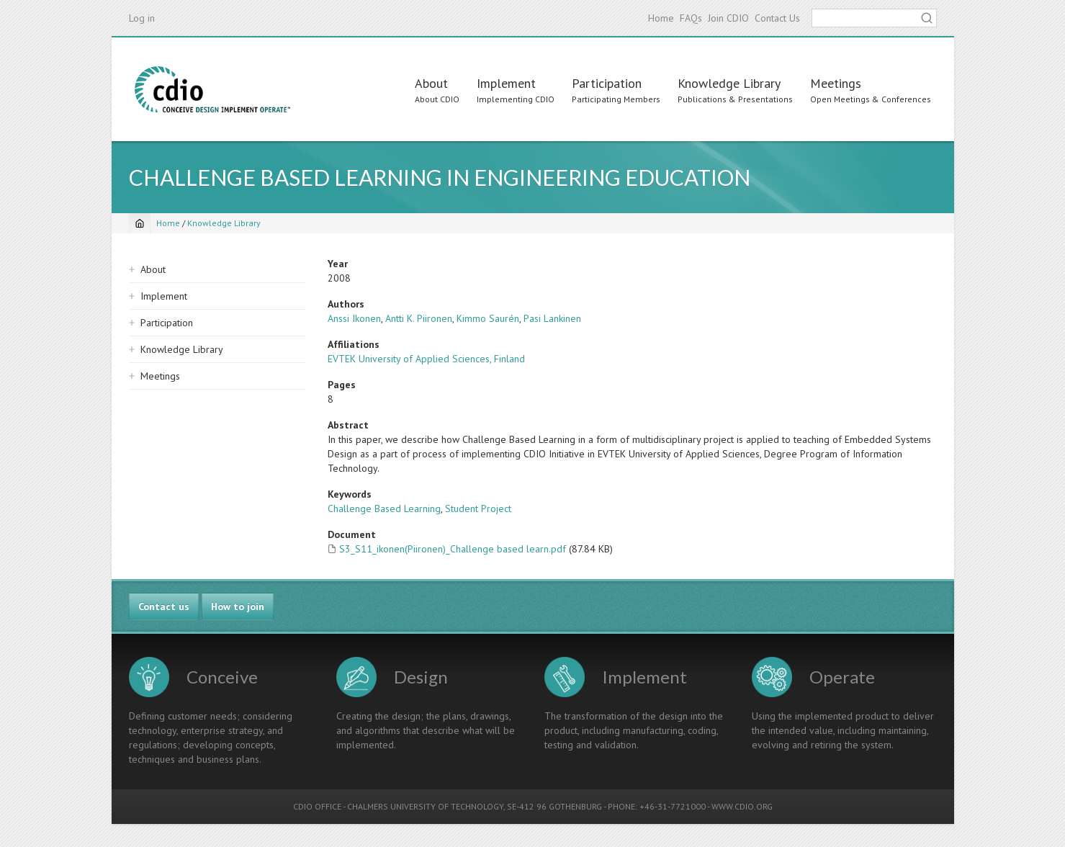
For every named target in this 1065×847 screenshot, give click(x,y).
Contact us (163, 606)
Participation (607, 83)
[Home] (139, 223)
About (431, 83)
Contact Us (777, 18)
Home (661, 18)
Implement (506, 83)
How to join (237, 606)
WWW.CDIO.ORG (742, 806)
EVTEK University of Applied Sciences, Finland (426, 358)
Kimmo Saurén (488, 318)
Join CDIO (728, 18)
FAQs (691, 18)
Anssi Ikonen (354, 318)
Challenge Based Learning (384, 508)
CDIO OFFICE (317, 806)
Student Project (478, 508)
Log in (142, 18)
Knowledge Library (729, 83)
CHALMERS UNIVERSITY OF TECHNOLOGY (425, 806)
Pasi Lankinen (552, 318)
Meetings (835, 83)
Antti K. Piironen (418, 318)
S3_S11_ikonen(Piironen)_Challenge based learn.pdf (452, 548)
